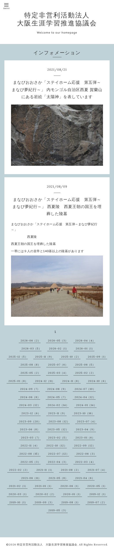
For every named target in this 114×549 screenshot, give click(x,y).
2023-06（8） (30, 429)
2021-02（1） (18, 486)
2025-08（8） (31, 364)
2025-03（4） (58, 372)
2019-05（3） (58, 510)
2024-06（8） (30, 397)
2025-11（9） (44, 356)
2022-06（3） (86, 453)
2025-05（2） (31, 372)
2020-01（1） (72, 494)
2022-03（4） (85, 461)
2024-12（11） (45, 381)
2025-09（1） (97, 356)
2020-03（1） (18, 494)
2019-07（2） (97, 502)
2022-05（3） (31, 461)
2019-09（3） (44, 502)
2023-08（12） (59, 421)
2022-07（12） (58, 453)
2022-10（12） (56, 445)
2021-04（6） (85, 478)
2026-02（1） (58, 348)
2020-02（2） (46, 494)
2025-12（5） (18, 356)
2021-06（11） (31, 478)
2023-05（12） (58, 429)
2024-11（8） (71, 381)
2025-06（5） (85, 364)
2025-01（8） (18, 381)
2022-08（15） (30, 453)
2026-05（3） (58, 340)
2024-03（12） (29, 405)
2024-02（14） (58, 405)
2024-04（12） (85, 397)
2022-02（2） (19, 469)
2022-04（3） (58, 461)
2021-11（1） (45, 469)
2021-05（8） (58, 478)
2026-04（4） (85, 340)
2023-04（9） (86, 429)
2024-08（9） (57, 389)
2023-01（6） (85, 437)
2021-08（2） (70, 469)
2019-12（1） (98, 494)
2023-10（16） (84, 413)
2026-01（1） (85, 348)
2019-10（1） (18, 502)
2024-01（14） (86, 405)
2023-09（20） (30, 421)
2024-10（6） (97, 381)
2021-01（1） (44, 486)
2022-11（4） (30, 445)
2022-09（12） (84, 445)
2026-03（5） (31, 348)
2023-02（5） (58, 437)
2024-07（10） (85, 389)
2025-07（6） (58, 364)
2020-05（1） (97, 486)
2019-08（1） (70, 502)
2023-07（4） (87, 421)
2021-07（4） (97, 469)
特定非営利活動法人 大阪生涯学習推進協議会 (57, 19)
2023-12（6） (31, 413)
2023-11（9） (57, 413)
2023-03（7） (31, 437)
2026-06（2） (31, 340)
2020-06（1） (70, 486)
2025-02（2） (85, 372)
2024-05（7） (57, 397)
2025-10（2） (70, 356)
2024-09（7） (30, 389)
